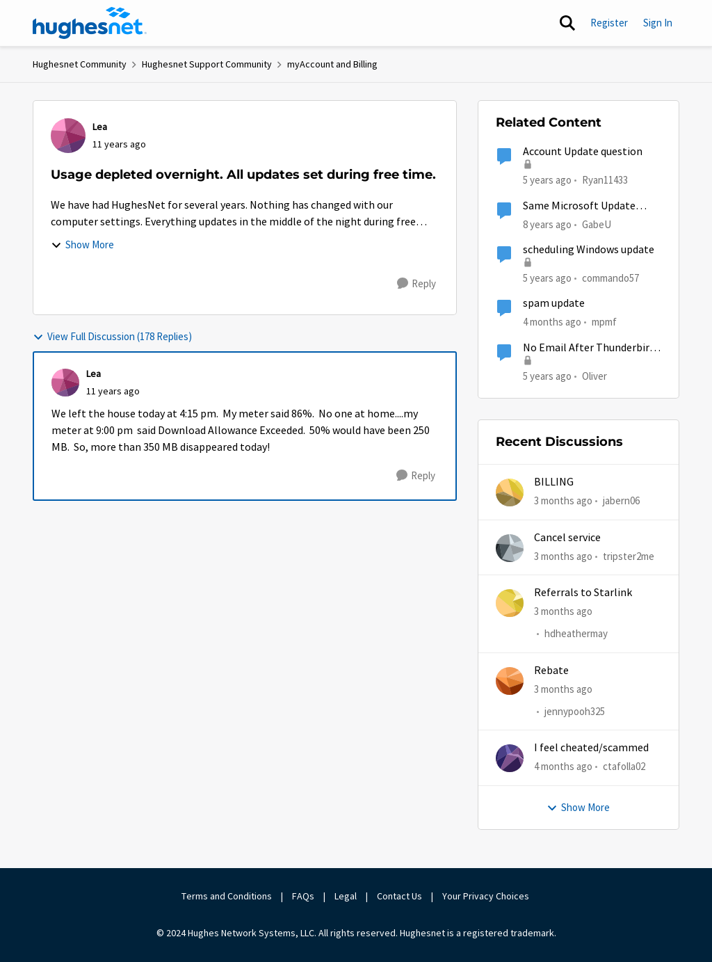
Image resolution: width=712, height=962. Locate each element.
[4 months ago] (563, 767)
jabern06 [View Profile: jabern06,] (621, 500)
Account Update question (582, 152)
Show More (82, 244)
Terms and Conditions (226, 896)
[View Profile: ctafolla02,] (510, 758)
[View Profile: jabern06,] (510, 492)
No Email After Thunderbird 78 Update (589, 348)
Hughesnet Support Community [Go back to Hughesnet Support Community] (207, 64)
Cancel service (567, 538)
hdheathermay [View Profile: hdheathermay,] (576, 633)
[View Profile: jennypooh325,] (510, 681)
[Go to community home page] (90, 23)
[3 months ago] (563, 501)
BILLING (554, 482)
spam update (554, 303)
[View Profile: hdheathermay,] (510, 603)
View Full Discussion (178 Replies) (112, 336)
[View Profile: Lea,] (68, 135)
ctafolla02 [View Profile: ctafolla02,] (624, 766)
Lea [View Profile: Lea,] (99, 126)
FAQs (303, 896)
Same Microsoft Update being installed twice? (579, 206)
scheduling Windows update (588, 250)
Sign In (657, 22)
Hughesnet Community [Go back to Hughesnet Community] (80, 64)
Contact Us (399, 896)
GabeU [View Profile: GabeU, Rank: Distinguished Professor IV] (596, 223)
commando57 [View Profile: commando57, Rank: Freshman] (610, 277)
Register (609, 22)
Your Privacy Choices (486, 896)
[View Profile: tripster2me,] (510, 548)
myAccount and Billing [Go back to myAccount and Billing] (332, 64)
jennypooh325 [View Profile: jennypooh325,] (574, 711)
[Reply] (416, 284)
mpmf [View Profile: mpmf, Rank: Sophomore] (604, 321)
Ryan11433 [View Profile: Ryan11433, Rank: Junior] (605, 179)
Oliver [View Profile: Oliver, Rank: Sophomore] (594, 375)
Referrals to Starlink (583, 593)
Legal (345, 896)
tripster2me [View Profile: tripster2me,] (628, 555)
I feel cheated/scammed (591, 748)
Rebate (551, 671)
